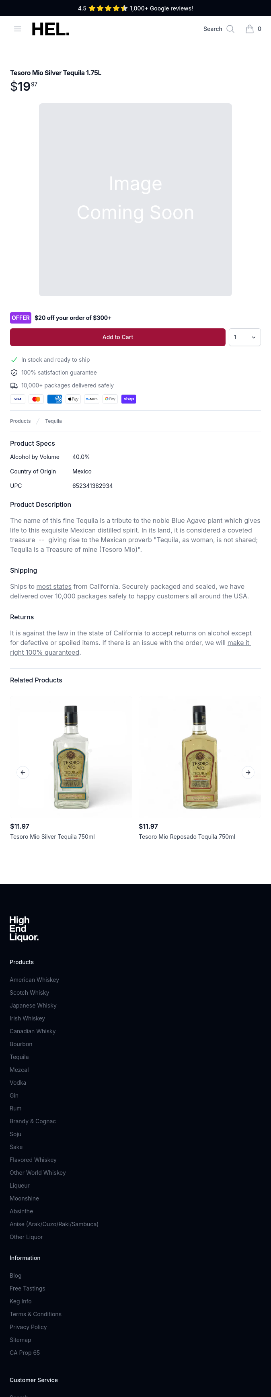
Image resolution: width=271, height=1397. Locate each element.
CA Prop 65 (25, 1352)
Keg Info (21, 1301)
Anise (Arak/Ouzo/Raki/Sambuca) (54, 1224)
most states (54, 586)
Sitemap (20, 1339)
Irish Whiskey (27, 1018)
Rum (16, 1108)
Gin (14, 1095)
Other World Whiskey (38, 1172)
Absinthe (21, 1211)
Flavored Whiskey (33, 1159)
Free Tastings (27, 1288)
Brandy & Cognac (33, 1121)
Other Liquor (26, 1236)
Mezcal (19, 1069)
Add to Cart (118, 337)
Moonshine (24, 1198)
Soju (15, 1134)
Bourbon (21, 1044)
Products (20, 421)
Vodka (18, 1082)
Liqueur (20, 1185)
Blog (16, 1275)
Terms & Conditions (36, 1314)
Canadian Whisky (33, 1031)
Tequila (53, 421)
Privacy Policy (28, 1326)
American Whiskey (34, 979)
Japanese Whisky (33, 1005)
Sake (16, 1146)
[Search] (219, 29)
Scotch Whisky (29, 992)
